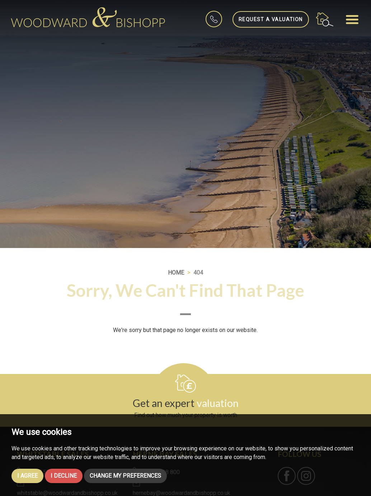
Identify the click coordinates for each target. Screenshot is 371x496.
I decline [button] (64, 475)
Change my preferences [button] (125, 475)
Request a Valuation (271, 19)
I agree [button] (27, 475)
